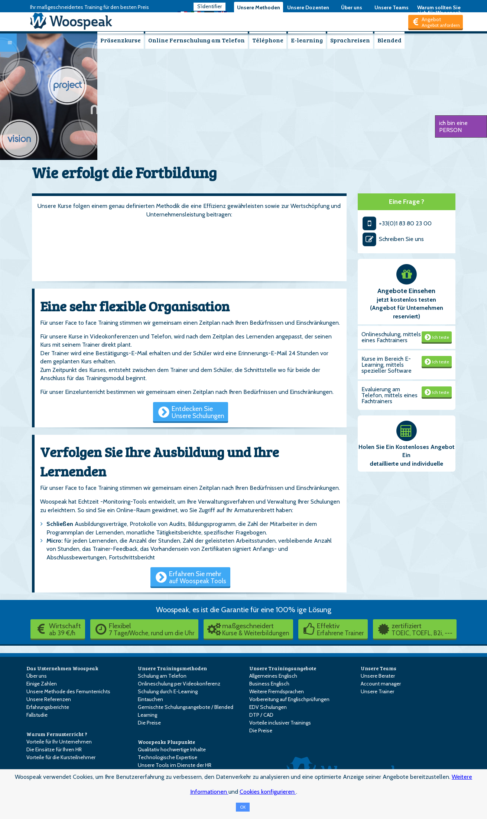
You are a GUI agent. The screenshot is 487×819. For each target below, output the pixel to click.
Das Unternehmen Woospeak (62, 668)
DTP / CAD (261, 715)
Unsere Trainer (377, 691)
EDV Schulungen (268, 707)
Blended (389, 40)
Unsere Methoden (258, 7)
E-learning (307, 40)
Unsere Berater (378, 675)
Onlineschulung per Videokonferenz (179, 683)
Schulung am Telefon (162, 675)
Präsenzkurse (120, 40)
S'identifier (209, 6)
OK (243, 807)
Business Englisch (269, 683)
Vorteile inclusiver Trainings (280, 722)
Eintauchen (150, 699)
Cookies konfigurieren (268, 791)
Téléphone (267, 40)
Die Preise (149, 722)
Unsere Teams (391, 7)
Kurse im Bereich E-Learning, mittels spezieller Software (386, 364)
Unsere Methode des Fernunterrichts (68, 691)
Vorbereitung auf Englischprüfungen (289, 699)
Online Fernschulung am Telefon (196, 40)
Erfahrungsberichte (47, 707)
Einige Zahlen (41, 683)
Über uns (351, 7)
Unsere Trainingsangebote (282, 668)
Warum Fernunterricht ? (56, 734)
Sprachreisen (350, 40)
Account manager (381, 683)
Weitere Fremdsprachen (276, 691)
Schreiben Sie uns (392, 239)
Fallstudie (37, 715)
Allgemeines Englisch (273, 675)
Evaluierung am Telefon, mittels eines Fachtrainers (389, 395)
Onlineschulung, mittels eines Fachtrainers (391, 337)
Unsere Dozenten (308, 7)
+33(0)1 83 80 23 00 (396, 223)
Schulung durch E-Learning (168, 691)
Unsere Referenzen (48, 699)
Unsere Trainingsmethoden (172, 668)
